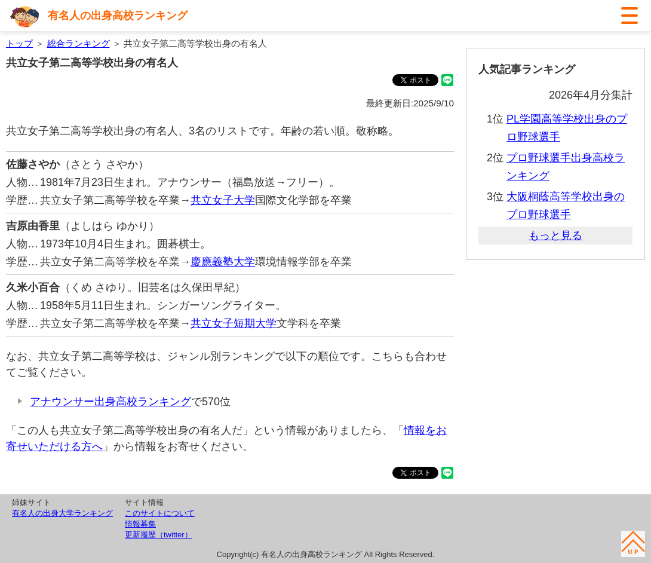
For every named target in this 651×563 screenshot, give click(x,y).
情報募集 (140, 523)
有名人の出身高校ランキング (118, 16)
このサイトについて (160, 513)
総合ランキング (78, 43)
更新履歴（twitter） (158, 534)
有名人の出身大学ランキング (62, 513)
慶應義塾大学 (223, 262)
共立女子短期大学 (234, 323)
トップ (19, 43)
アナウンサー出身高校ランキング (110, 402)
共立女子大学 (223, 200)
